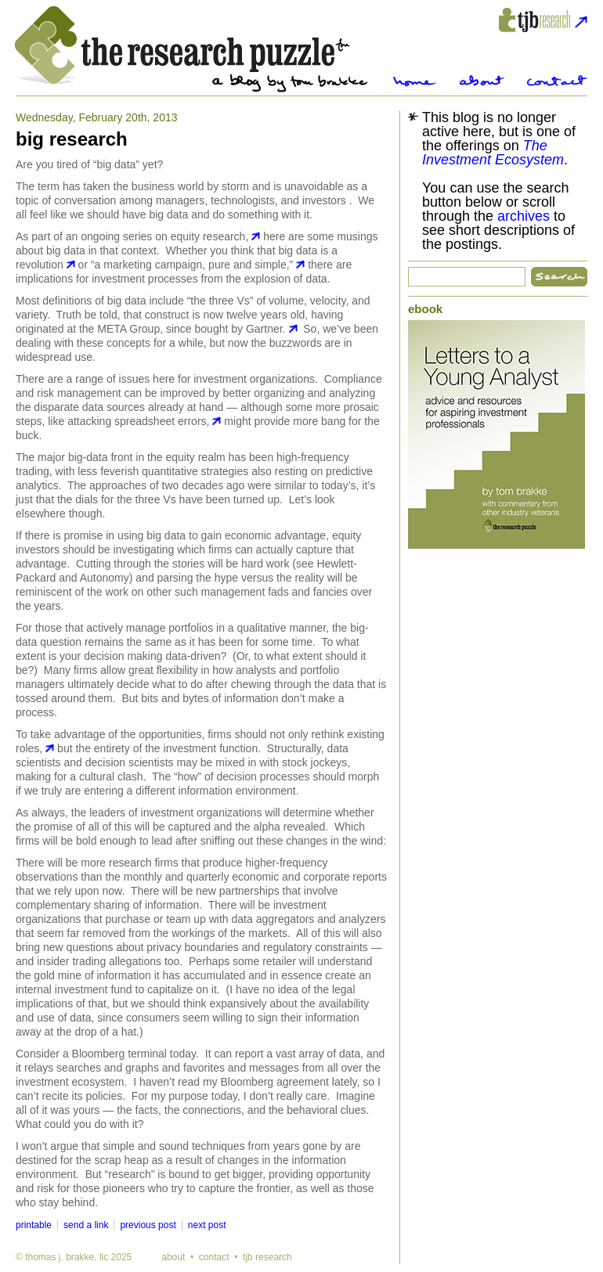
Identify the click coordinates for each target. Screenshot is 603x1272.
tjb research (267, 1257)
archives (523, 216)
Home (414, 81)
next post (207, 1225)
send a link (85, 1225)
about (173, 1257)
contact (214, 1257)
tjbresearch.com (543, 20)
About (482, 81)
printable (34, 1225)
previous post (147, 1225)
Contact (557, 81)
